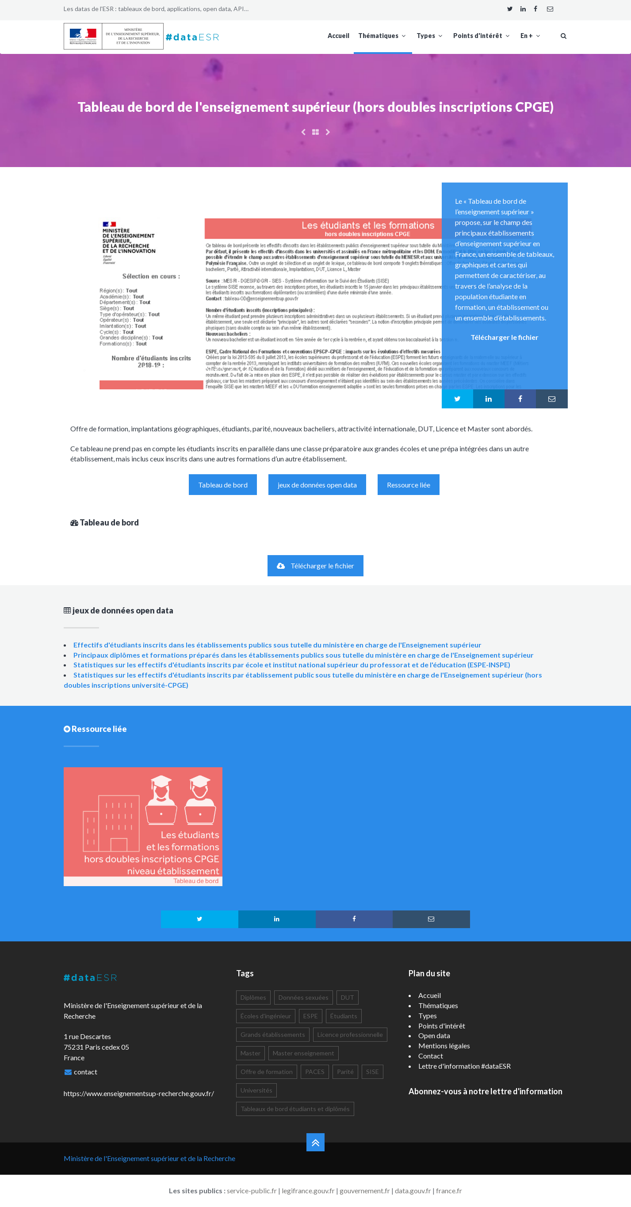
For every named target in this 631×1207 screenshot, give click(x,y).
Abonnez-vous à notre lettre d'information (485, 1091)
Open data (434, 1035)
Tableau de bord (223, 484)
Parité (345, 1071)
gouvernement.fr (365, 1190)
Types (430, 35)
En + (531, 35)
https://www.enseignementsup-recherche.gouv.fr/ (139, 1093)
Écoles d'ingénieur (266, 1016)
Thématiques (383, 35)
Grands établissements (273, 1034)
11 (235, 370)
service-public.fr (252, 1190)
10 (220, 370)
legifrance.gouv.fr (308, 1190)
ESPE (310, 1016)
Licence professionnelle (350, 1034)
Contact (430, 1055)
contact (85, 1071)
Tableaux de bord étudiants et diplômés (295, 1108)
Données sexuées (304, 997)
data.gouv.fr (413, 1190)
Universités (256, 1090)
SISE (372, 1071)
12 (250, 370)
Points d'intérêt (482, 35)
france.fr (449, 1190)
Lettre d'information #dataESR (464, 1066)
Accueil (338, 35)
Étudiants (343, 1016)
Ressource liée (408, 484)
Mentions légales (444, 1045)
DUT (347, 997)
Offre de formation (267, 1071)
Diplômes (253, 997)
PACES (315, 1071)
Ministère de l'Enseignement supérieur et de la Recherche (149, 1158)
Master (250, 1053)
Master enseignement (303, 1053)
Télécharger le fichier (315, 565)
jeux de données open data (317, 484)
